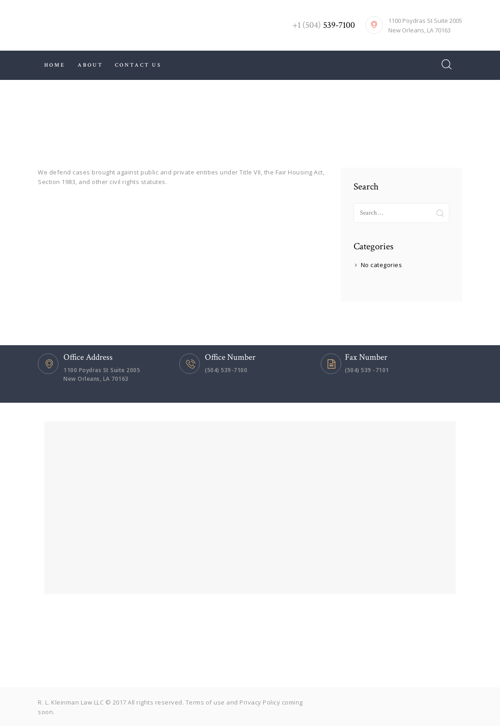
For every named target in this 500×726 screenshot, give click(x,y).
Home (185, 121)
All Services (226, 121)
